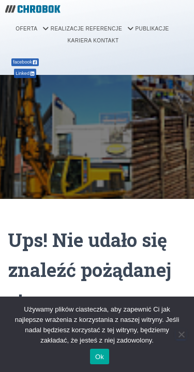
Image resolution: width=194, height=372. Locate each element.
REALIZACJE (67, 29)
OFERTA (32, 29)
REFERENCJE (109, 29)
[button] (32, 29)
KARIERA (80, 40)
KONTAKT (105, 40)
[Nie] (181, 334)
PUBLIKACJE (152, 29)
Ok (99, 357)
